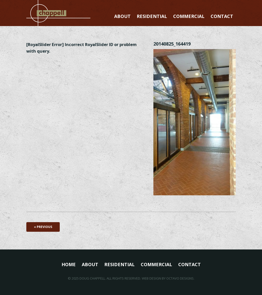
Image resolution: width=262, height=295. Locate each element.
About (122, 16)
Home (69, 264)
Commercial (189, 16)
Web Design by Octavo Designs (168, 278)
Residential (152, 16)
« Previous (43, 227)
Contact (222, 16)
